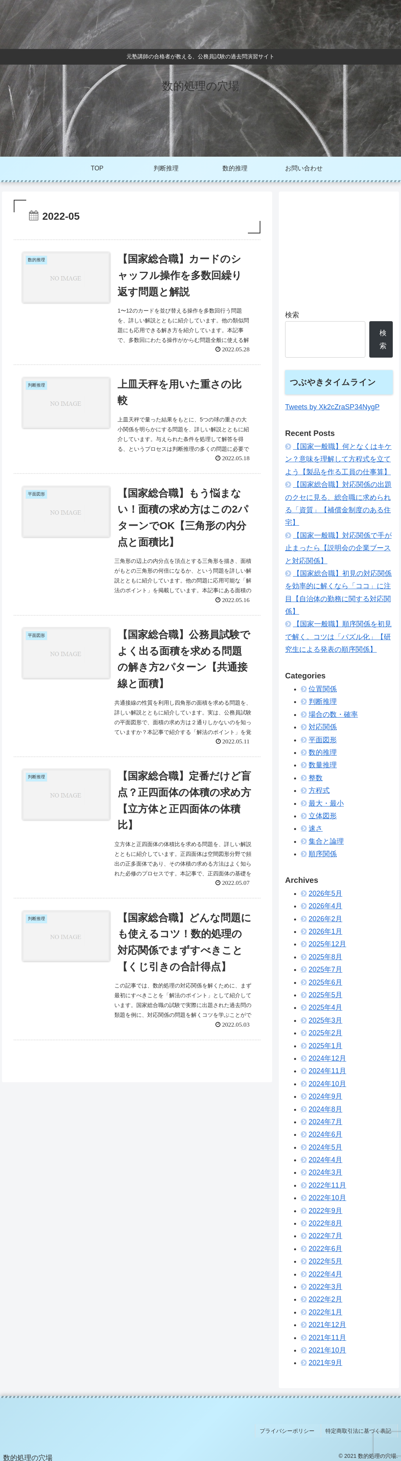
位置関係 (323, 689)
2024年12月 (327, 1058)
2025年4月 (325, 1007)
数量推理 (323, 765)
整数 (316, 778)
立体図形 (323, 816)
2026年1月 (325, 931)
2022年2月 (325, 1299)
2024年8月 (325, 1109)
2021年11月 (327, 1338)
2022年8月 (325, 1223)
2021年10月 (327, 1350)
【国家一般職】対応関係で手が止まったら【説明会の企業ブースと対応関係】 (338, 548)
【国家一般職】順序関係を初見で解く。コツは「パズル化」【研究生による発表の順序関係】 (338, 636)
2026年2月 (325, 919)
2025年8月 (325, 957)
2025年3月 (325, 1020)
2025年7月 (325, 969)
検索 (292, 315)
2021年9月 (325, 1363)
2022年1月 (325, 1312)
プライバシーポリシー (292, 1429)
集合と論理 (326, 841)
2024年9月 (325, 1096)
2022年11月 (327, 1185)
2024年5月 (325, 1147)
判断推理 (323, 701)
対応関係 (323, 727)
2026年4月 (325, 906)
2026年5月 (325, 893)
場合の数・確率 (333, 714)
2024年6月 (325, 1134)
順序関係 (323, 854)
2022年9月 (325, 1211)
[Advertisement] (338, 247)
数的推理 (323, 752)
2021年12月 (327, 1325)
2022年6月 (325, 1249)
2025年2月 (325, 1033)
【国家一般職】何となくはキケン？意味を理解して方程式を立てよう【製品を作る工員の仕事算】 (338, 459)
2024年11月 (327, 1071)
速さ (316, 828)
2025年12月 (327, 944)
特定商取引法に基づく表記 (361, 1429)
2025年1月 (325, 1046)
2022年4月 (325, 1274)
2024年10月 (327, 1084)
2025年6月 (325, 982)
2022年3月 (325, 1287)
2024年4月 (325, 1160)
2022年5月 (325, 1261)
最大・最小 (326, 803)
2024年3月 (325, 1172)
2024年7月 (325, 1122)
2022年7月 (325, 1236)
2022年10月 (327, 1198)
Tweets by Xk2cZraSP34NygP (332, 407)
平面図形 (323, 740)
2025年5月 (325, 995)
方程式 (319, 790)
